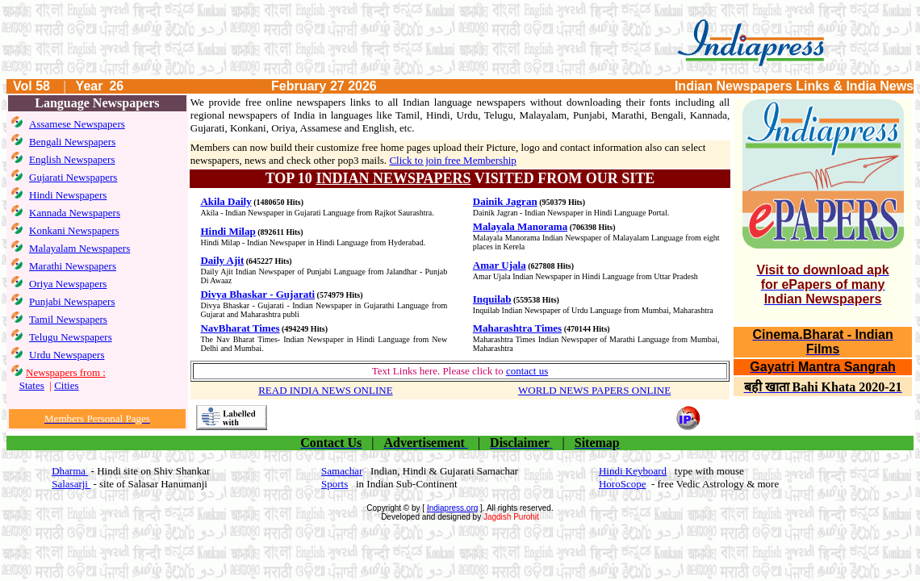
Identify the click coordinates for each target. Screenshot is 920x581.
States (31, 385)
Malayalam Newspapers (79, 248)
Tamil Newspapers (68, 319)
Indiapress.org (452, 508)
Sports (334, 484)
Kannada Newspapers (74, 213)
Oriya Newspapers (68, 284)
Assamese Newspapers (77, 124)
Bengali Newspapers (72, 142)
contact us (527, 371)
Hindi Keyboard (633, 471)
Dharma (70, 471)
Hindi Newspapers (68, 195)
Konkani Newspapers (74, 230)
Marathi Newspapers (72, 266)
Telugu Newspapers (70, 337)
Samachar (341, 471)
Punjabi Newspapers (72, 301)
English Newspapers (72, 159)
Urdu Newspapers (67, 355)
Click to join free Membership (452, 160)
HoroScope (622, 484)
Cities (66, 385)
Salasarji (71, 484)
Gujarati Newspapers (73, 177)
